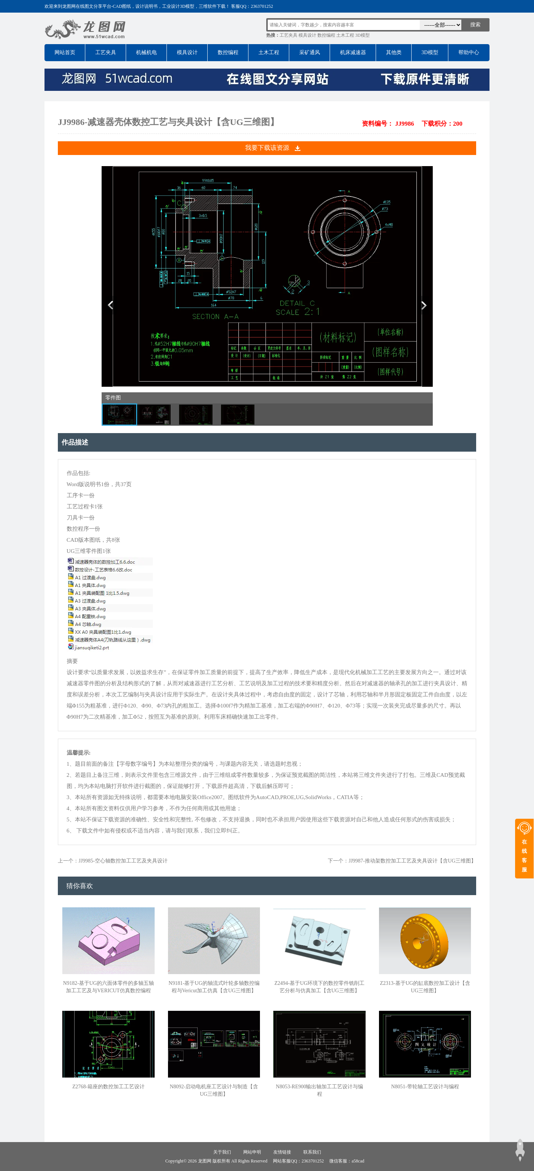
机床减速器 (353, 52)
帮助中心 (468, 52)
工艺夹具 (288, 35)
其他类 (394, 52)
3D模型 (362, 35)
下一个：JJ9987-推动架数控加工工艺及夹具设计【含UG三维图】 (402, 861)
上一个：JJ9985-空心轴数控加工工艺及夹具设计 (113, 861)
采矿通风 (309, 52)
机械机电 (146, 52)
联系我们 (312, 1152)
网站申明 (252, 1152)
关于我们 (222, 1152)
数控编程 (326, 35)
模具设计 (307, 35)
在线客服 (524, 856)
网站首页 (65, 52)
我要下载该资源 (267, 147)
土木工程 (345, 35)
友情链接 (282, 1152)
